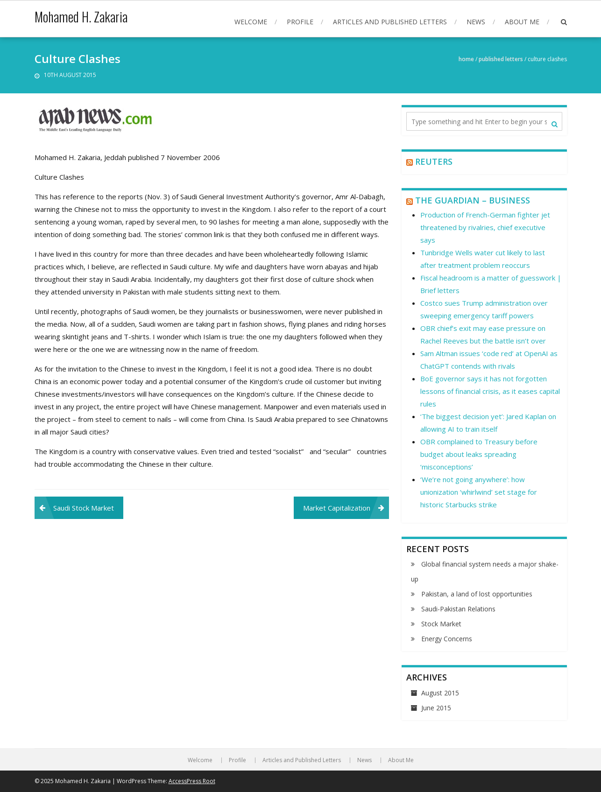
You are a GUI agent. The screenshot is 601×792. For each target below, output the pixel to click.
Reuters (434, 161)
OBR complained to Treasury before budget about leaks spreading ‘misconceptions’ (478, 454)
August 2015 (440, 692)
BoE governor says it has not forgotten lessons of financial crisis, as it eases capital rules (490, 391)
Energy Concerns (446, 638)
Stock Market (441, 623)
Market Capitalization (336, 507)
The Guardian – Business (472, 200)
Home (466, 59)
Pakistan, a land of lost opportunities (476, 593)
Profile (300, 21)
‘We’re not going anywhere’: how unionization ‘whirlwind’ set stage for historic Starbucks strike (478, 492)
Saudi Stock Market (83, 507)
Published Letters (501, 59)
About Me (522, 21)
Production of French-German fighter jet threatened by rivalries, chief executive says (485, 227)
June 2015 (436, 707)
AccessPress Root (192, 781)
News (476, 21)
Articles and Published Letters (390, 21)
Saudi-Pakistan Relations (458, 608)
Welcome (250, 21)
